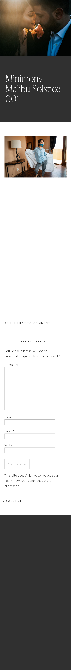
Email (9, 431)
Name (9, 417)
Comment (12, 365)
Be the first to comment (27, 323)
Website (10, 445)
